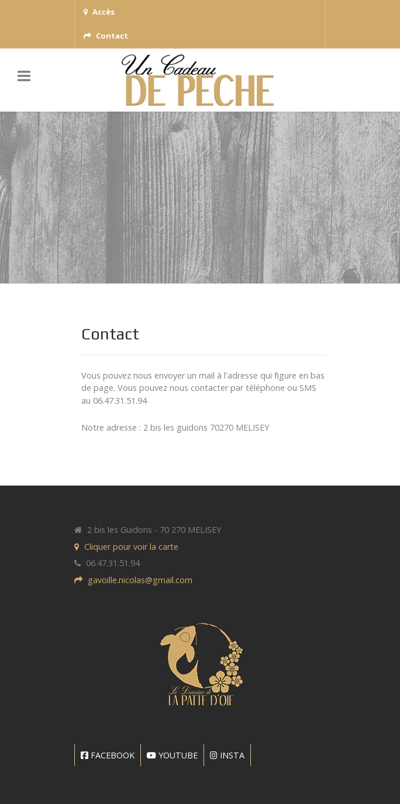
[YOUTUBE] (172, 755)
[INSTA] (227, 755)
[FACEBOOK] (107, 755)
